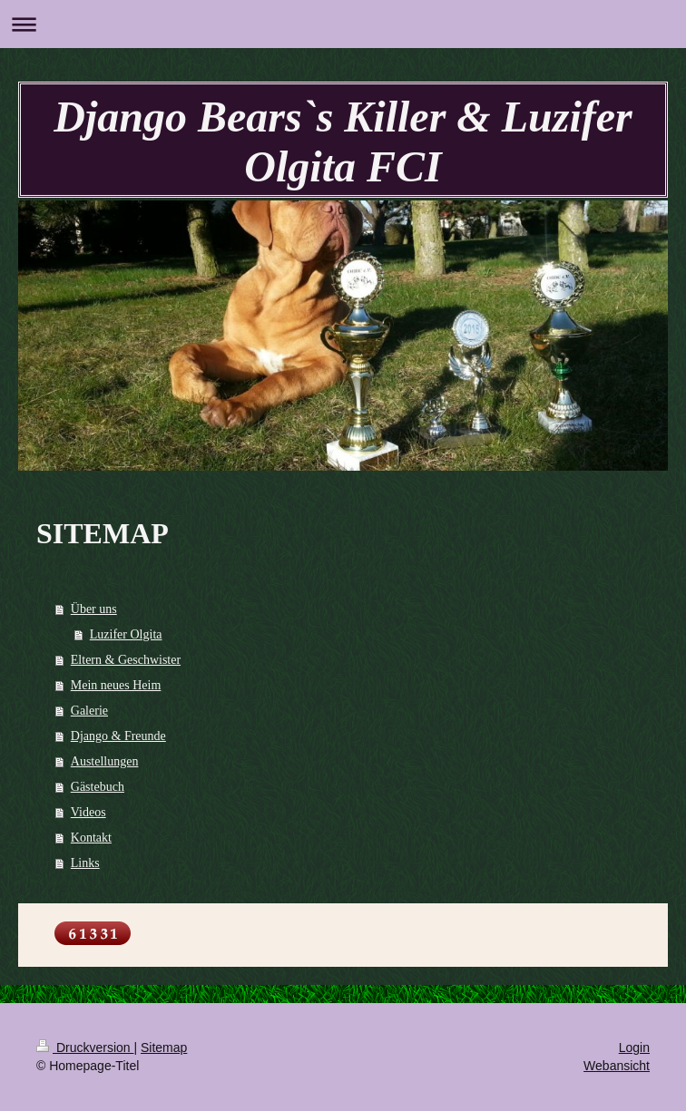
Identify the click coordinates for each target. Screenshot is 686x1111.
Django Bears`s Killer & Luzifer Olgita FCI (343, 141)
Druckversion (84, 1047)
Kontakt (91, 837)
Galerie (89, 710)
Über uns (94, 609)
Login (634, 1047)
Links (85, 863)
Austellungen (105, 761)
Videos (88, 812)
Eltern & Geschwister (126, 660)
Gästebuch (97, 787)
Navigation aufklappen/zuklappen (343, 24)
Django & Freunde (118, 736)
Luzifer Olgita (126, 634)
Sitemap (164, 1047)
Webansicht (616, 1065)
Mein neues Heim (116, 685)
